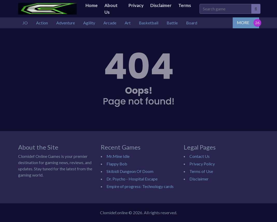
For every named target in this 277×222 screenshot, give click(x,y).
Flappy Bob (116, 163)
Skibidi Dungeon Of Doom (129, 171)
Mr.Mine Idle (118, 156)
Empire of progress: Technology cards (140, 186)
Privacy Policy (202, 163)
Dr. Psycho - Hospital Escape (132, 178)
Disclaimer (161, 5)
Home (92, 5)
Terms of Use (201, 171)
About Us (111, 9)
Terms (184, 5)
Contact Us (199, 156)
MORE (243, 22)
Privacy (136, 5)
